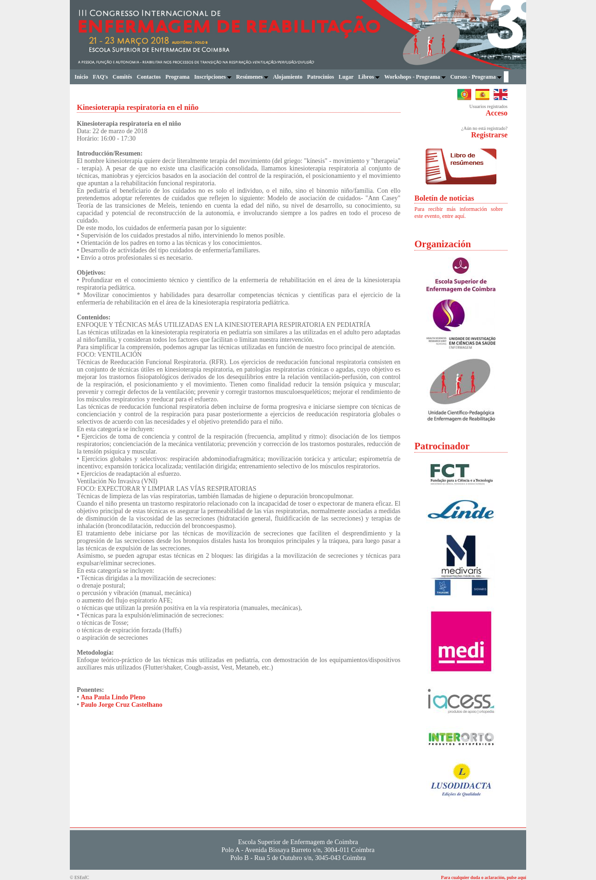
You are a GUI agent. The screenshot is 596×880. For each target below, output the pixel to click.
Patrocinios (320, 77)
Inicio (81, 77)
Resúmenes (252, 77)
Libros (368, 77)
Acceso (497, 113)
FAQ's (100, 77)
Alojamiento (287, 77)
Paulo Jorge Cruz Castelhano (121, 704)
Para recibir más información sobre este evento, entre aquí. (458, 212)
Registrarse (489, 135)
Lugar (346, 77)
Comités (122, 77)
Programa (177, 77)
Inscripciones (212, 77)
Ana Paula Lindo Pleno (113, 697)
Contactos (149, 77)
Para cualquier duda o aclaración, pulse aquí (483, 877)
